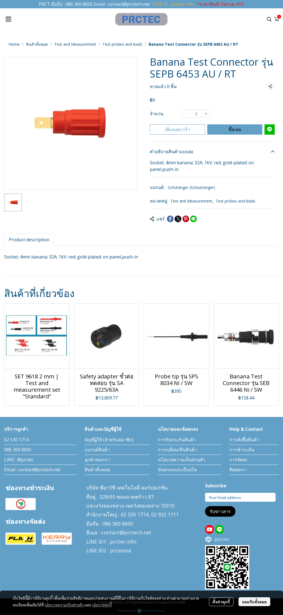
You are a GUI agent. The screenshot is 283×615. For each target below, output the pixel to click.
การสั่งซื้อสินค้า (244, 440)
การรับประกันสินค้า (177, 440)
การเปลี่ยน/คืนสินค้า (177, 450)
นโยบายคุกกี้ (102, 604)
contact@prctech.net (129, 4)
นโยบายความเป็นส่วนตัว (64, 604)
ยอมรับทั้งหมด (254, 601)
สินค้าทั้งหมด (37, 44)
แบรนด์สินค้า (97, 450)
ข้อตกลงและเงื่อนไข (177, 470)
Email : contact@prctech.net (32, 470)
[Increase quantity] (206, 113)
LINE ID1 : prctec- (106, 541)
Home (14, 44)
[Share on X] (178, 219)
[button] (269, 19)
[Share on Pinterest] (185, 219)
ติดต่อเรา (238, 470)
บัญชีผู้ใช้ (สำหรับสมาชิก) (109, 440)
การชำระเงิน (241, 450)
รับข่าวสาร (220, 511)
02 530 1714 (16, 440)
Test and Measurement (75, 44)
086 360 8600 (79, 4)
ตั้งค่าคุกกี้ (221, 601)
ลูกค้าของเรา (97, 460)
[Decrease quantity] (186, 113)
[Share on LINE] (193, 219)
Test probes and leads (122, 44)
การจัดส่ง (238, 460)
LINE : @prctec (19, 460)
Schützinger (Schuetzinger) (191, 187)
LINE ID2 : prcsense (109, 550)
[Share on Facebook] (170, 219)
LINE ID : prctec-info (173, 4)
